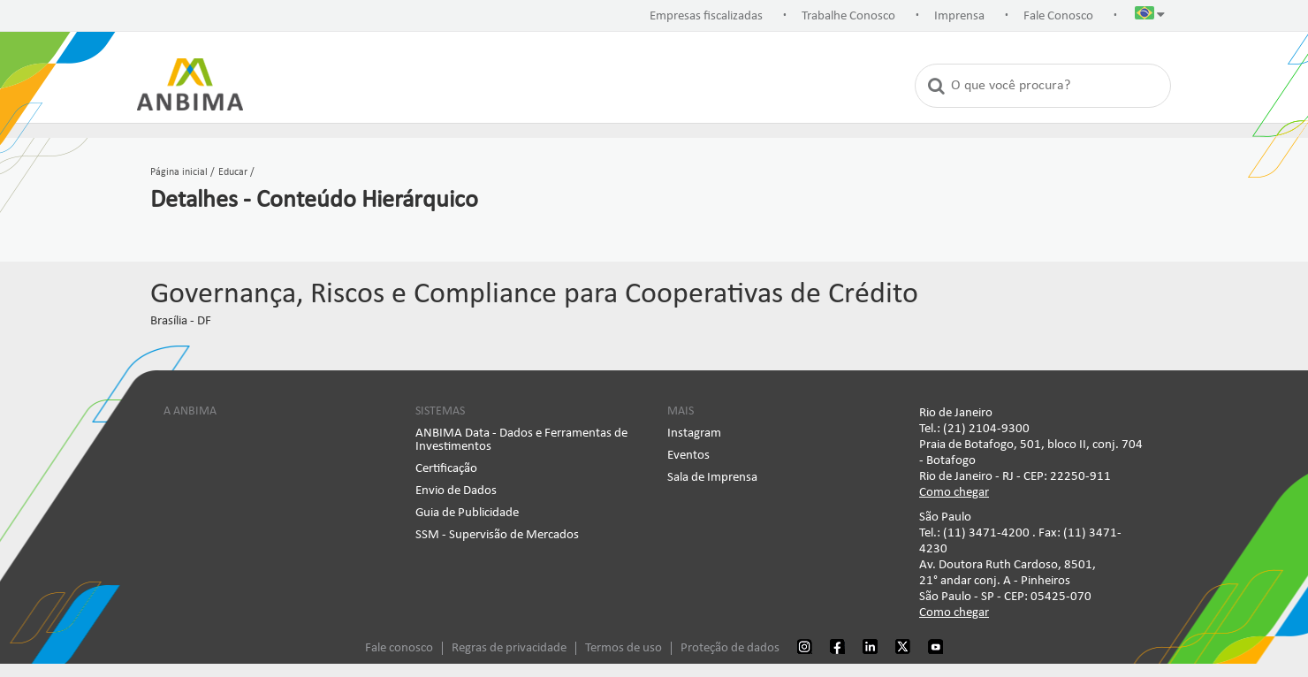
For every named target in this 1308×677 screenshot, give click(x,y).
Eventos (688, 455)
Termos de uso (623, 648)
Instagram (694, 433)
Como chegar (954, 492)
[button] (1150, 17)
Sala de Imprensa (712, 477)
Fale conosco (399, 648)
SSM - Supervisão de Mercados (497, 535)
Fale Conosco (1058, 16)
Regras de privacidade (509, 648)
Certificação (446, 468)
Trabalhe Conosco (848, 16)
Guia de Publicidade (467, 513)
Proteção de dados (730, 648)
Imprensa (959, 16)
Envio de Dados (456, 491)
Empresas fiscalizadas (706, 16)
